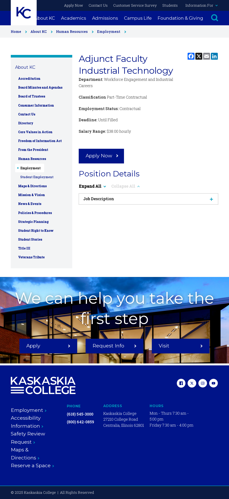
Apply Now (73, 5)
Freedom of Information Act (40, 141)
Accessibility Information (27, 422)
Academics (73, 18)
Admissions (105, 18)
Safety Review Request (28, 438)
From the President (33, 150)
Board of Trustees (31, 96)
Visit (181, 346)
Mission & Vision (31, 195)
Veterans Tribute (31, 257)
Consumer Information (36, 105)
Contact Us (98, 5)
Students (170, 5)
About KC (44, 18)
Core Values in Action (35, 132)
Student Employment (36, 177)
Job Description (148, 198)
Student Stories (30, 239)
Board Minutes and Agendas (40, 87)
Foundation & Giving (180, 18)
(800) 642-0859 (80, 421)
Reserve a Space (32, 465)
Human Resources (74, 31)
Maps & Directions (32, 186)
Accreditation (29, 79)
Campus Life (138, 18)
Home (18, 31)
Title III (24, 248)
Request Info (114, 346)
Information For (201, 5)
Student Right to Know (35, 231)
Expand (92, 186)
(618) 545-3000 (80, 414)
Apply (48, 346)
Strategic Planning (33, 222)
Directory (25, 123)
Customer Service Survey (135, 5)
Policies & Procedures (35, 213)
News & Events (29, 204)
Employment (110, 31)
